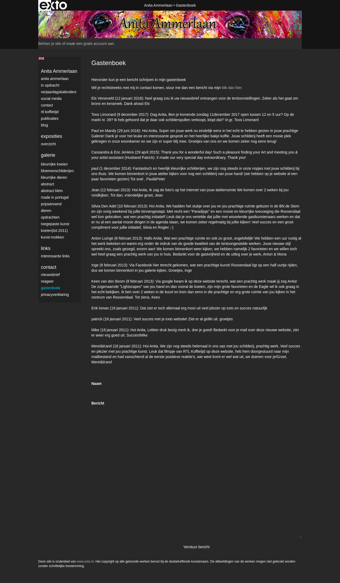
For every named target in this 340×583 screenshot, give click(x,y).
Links (45, 248)
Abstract (47, 184)
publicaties (49, 118)
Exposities (51, 136)
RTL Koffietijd (50, 112)
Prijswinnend (51, 204)
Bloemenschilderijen (57, 171)
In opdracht (50, 85)
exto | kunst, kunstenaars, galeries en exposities (53, 5)
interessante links (55, 256)
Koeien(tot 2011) (54, 230)
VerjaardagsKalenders (58, 92)
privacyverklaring (55, 294)
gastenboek (50, 288)
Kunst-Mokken (52, 237)
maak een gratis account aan (90, 43)
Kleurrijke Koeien (54, 164)
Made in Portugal (55, 197)
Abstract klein (52, 191)
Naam (96, 383)
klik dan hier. (232, 88)
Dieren (46, 210)
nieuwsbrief (50, 275)
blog (44, 125)
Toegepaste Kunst (55, 224)
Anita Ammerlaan (158, 5)
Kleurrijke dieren (54, 177)
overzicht (48, 144)
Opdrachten (50, 217)
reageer (47, 281)
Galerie (48, 155)
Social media (51, 98)
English (41, 58)
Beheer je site (49, 43)
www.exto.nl (85, 561)
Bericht (97, 403)
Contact (47, 105)
